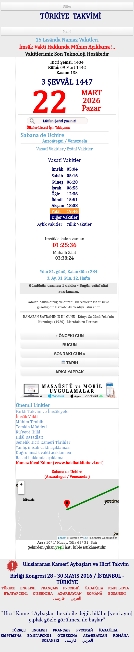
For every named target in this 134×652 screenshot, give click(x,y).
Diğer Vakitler (64, 217)
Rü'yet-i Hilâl (28, 431)
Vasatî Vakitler (49, 148)
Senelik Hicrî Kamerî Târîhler (43, 442)
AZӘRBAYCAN (70, 593)
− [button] (21, 491)
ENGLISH (28, 588)
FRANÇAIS (49, 588)
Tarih (69, 362)
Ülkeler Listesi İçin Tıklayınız (48, 128)
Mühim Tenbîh (29, 421)
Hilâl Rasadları (29, 437)
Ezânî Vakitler (80, 148)
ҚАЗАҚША (94, 588)
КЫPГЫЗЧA (118, 588)
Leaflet (62, 537)
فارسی (59, 598)
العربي (76, 598)
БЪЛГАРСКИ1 (16, 593)
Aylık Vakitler (49, 224)
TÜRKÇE (8, 588)
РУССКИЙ (71, 588)
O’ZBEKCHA (43, 593)
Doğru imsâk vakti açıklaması (43, 452)
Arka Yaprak (69, 372)
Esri (86, 537)
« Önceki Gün (69, 336)
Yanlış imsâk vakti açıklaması (43, 447)
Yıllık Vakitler (79, 224)
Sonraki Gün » (69, 354)
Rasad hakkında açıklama (39, 457)
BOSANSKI (117, 593)
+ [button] (21, 484)
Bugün (69, 345)
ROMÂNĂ (94, 593)
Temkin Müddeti (31, 426)
